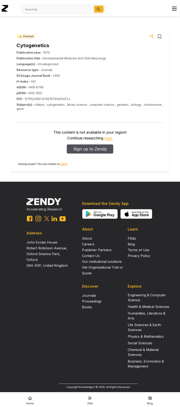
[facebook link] (29, 218)
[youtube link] (63, 218)
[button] (99, 9)
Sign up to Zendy (90, 148)
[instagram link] (38, 218)
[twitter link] (46, 218)
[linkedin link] (54, 218)
